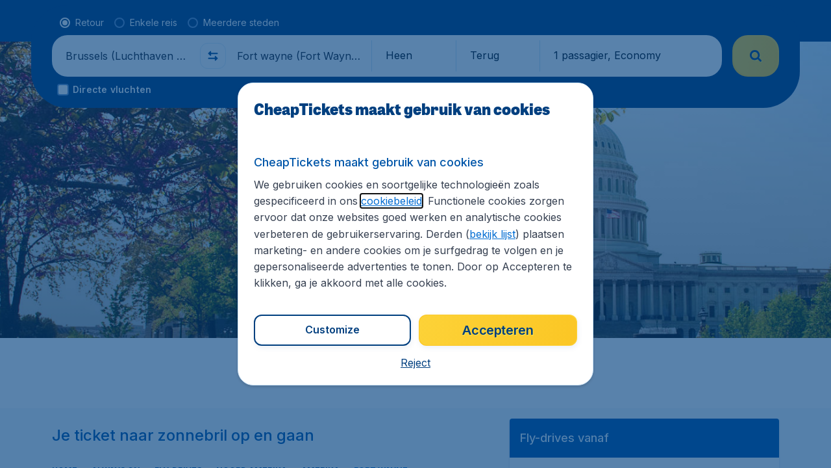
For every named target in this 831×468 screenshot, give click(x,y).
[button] (415, 362)
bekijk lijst (492, 234)
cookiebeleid (391, 200)
